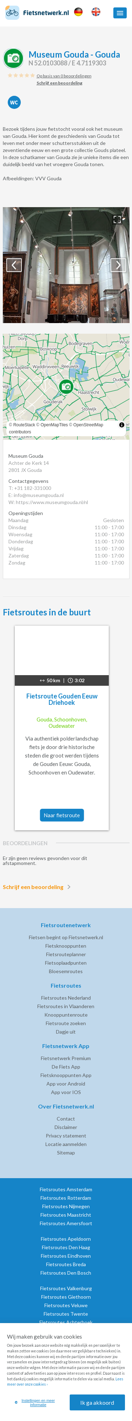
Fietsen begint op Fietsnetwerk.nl (66, 937)
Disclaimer (66, 1127)
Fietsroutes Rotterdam (65, 1198)
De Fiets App (66, 1067)
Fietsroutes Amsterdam (66, 1189)
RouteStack (24, 424)
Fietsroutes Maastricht (65, 1215)
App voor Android (65, 1084)
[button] (120, 12)
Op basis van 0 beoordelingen (64, 75)
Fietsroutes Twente (66, 1314)
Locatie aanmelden (66, 1144)
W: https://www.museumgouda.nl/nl (48, 502)
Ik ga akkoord (97, 1402)
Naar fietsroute (62, 815)
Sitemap (66, 1153)
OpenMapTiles (54, 424)
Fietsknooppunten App (66, 1075)
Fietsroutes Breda (66, 1264)
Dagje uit (66, 1032)
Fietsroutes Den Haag (66, 1247)
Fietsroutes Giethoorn (66, 1297)
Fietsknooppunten (65, 946)
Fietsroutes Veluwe (66, 1305)
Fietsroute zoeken (66, 1023)
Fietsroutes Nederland (66, 998)
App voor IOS (66, 1092)
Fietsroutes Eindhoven (66, 1256)
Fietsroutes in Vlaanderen (65, 1006)
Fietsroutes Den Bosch (65, 1273)
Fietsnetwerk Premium (66, 1058)
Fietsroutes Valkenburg (66, 1288)
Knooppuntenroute (66, 1015)
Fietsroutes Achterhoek (66, 1322)
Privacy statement (66, 1136)
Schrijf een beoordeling (38, 887)
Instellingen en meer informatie (35, 1402)
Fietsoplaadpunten (66, 963)
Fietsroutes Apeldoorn (66, 1239)
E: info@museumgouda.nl (36, 495)
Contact (66, 1119)
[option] (66, 265)
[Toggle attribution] (122, 425)
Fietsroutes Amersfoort (66, 1223)
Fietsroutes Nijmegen (66, 1206)
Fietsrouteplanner (66, 954)
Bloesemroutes (66, 971)
